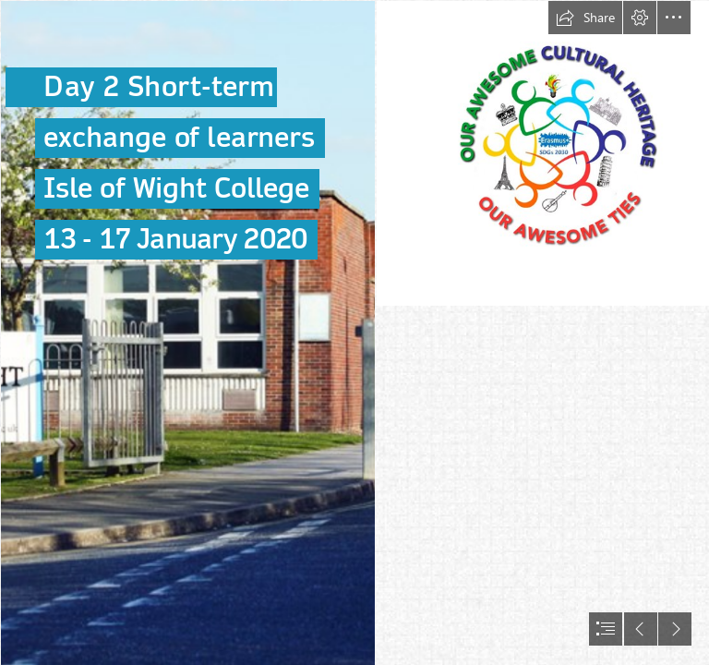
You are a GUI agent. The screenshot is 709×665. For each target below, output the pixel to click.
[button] (585, 17)
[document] (354, 332)
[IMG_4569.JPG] (187, 332)
